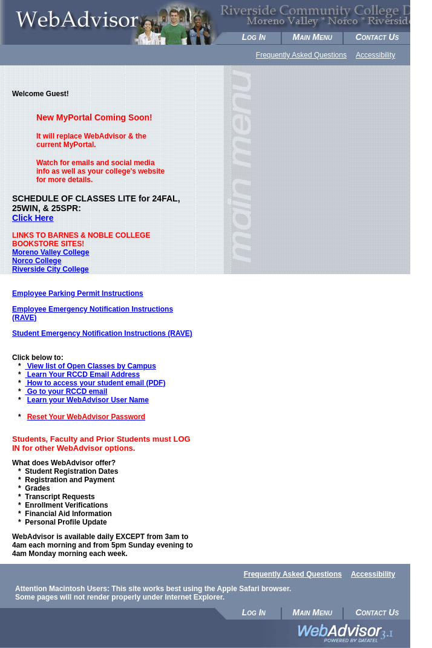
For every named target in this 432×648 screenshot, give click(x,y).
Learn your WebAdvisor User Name (88, 400)
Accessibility (375, 55)
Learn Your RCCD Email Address (82, 374)
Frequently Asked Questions (301, 55)
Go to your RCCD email (66, 391)
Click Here (33, 218)
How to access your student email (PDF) (95, 383)
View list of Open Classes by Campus (90, 366)
